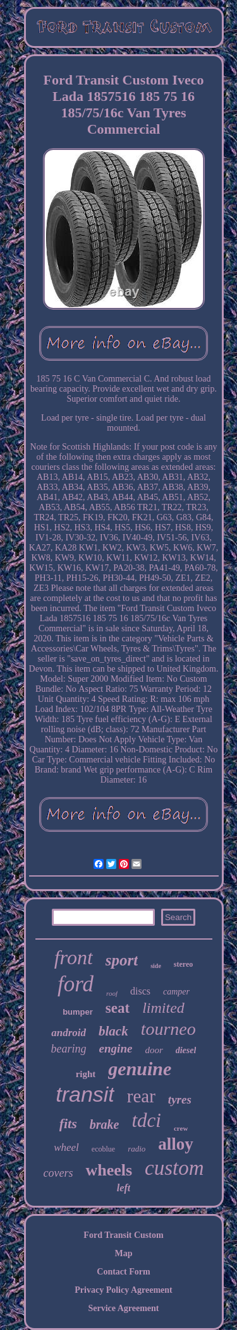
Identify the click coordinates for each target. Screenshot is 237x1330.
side (155, 965)
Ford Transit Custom (123, 1235)
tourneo (168, 1029)
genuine (139, 1068)
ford (76, 984)
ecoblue (103, 1149)
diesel (186, 1050)
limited (163, 1008)
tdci (146, 1120)
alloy (175, 1144)
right (86, 1074)
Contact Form (123, 1271)
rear (141, 1096)
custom (174, 1168)
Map (124, 1253)
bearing (69, 1048)
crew (181, 1128)
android (68, 1033)
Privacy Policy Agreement (123, 1290)
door (153, 1050)
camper (176, 991)
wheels (108, 1170)
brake (104, 1124)
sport (122, 960)
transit (85, 1094)
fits (68, 1123)
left (123, 1187)
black (113, 1031)
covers (58, 1173)
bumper (78, 1012)
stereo (183, 964)
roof (112, 993)
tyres (179, 1099)
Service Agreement (123, 1308)
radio (136, 1148)
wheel (66, 1147)
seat (118, 1008)
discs (140, 991)
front (73, 957)
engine (116, 1048)
